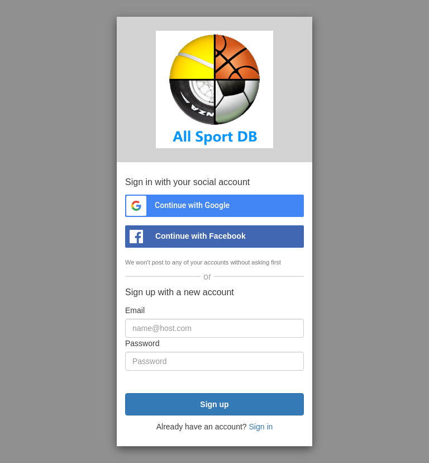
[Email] (214, 328)
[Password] (214, 361)
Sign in (261, 426)
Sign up (214, 404)
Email (135, 310)
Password (142, 343)
